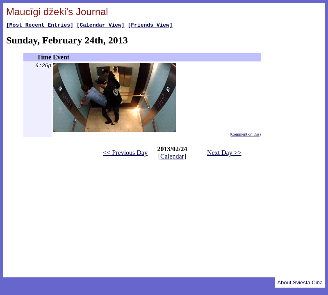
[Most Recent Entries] (39, 26)
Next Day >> (224, 153)
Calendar (172, 157)
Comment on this (245, 135)
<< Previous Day (125, 153)
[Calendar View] (101, 26)
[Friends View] (150, 26)
